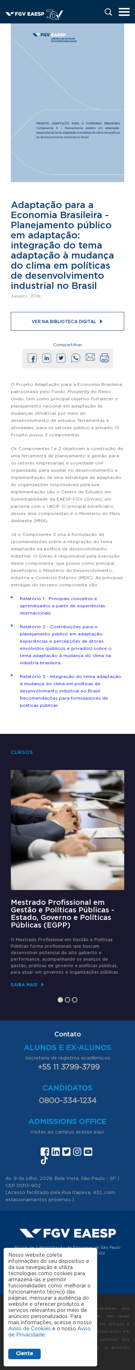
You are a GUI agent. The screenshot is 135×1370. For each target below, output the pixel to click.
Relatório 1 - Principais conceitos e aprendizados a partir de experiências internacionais (62, 605)
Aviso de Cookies (29, 1328)
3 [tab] (74, 1000)
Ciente (24, 1353)
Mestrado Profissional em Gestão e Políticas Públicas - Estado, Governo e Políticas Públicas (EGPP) (62, 914)
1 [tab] (60, 1000)
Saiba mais (24, 984)
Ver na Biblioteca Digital (64, 322)
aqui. (99, 1132)
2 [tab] (67, 1000)
